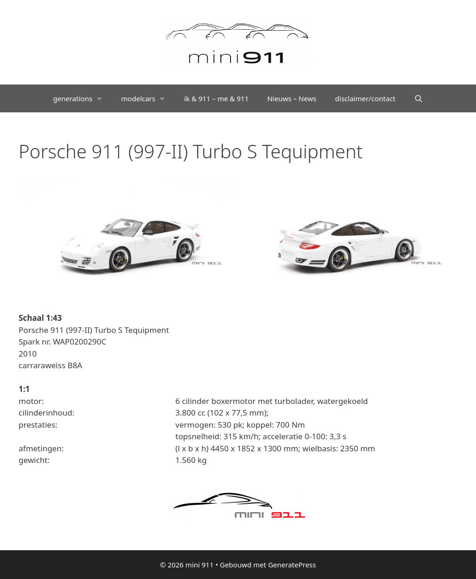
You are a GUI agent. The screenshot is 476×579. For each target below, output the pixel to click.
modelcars (148, 98)
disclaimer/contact (365, 98)
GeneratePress (292, 564)
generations (82, 98)
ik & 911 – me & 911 (216, 98)
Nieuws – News (292, 98)
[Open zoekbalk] (418, 98)
